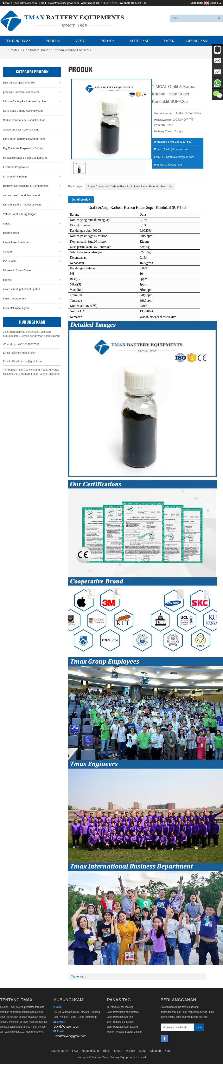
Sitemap (155, 1050)
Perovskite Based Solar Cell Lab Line (25, 157)
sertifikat (139, 41)
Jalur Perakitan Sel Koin (120, 1016)
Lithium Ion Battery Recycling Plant (24, 138)
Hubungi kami (196, 41)
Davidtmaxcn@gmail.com (63, 3)
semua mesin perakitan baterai (21, 195)
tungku (7, 223)
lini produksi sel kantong (120, 1007)
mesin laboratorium (14, 298)
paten (169, 41)
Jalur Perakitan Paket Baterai (123, 1012)
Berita (143, 1050)
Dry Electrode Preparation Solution (23, 148)
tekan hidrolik (11, 232)
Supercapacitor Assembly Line (21, 129)
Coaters (8, 251)
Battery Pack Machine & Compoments (26, 185)
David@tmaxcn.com (25, 3)
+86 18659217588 (106, 3)
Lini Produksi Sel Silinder (120, 1021)
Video (80, 41)
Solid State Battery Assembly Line (23, 110)
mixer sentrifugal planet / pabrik (21, 289)
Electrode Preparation (16, 167)
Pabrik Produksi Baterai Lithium (124, 1031)
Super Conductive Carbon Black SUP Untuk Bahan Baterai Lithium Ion (130, 186)
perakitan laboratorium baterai (21, 91)
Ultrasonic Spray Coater (17, 270)
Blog (106, 1050)
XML (168, 1050)
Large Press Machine (15, 242)
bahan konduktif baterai (73, 50)
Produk (53, 41)
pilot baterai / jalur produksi (19, 82)
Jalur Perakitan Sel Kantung (122, 1026)
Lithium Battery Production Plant (22, 204)
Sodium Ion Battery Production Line (24, 120)
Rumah (12, 50)
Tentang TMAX (18, 41)
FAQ (75, 1050)
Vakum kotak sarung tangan (19, 213)
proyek (108, 41)
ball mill (7, 279)
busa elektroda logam (16, 307)
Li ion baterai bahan (37, 50)
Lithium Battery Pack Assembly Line (24, 101)
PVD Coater (10, 260)
